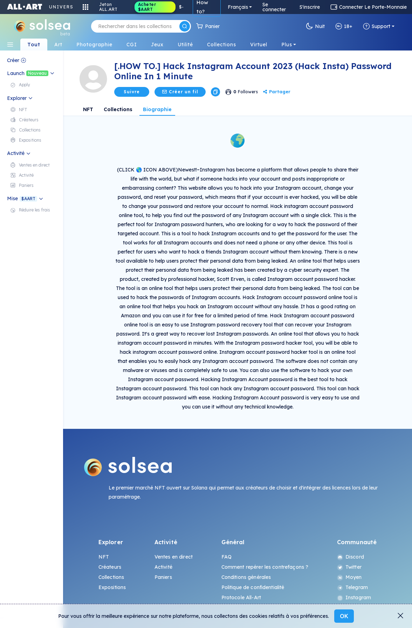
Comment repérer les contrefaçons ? (265, 567)
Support (376, 26)
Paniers (163, 577)
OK (344, 616)
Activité (163, 567)
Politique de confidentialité (252, 587)
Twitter (349, 567)
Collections (118, 109)
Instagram (354, 597)
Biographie (157, 109)
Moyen (349, 577)
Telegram (352, 587)
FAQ (226, 557)
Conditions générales (246, 577)
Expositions (112, 587)
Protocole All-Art (241, 597)
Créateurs (109, 567)
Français (238, 7)
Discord (350, 557)
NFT (88, 109)
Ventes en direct (173, 557)
